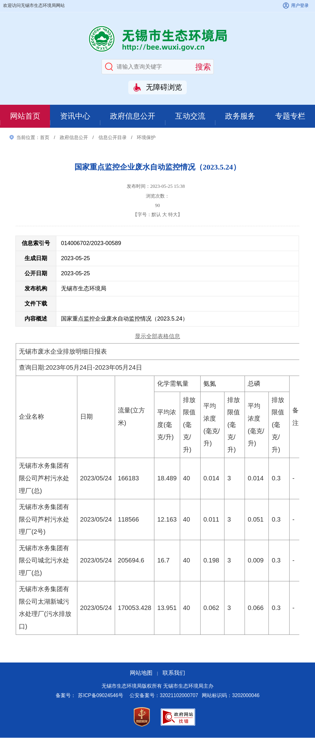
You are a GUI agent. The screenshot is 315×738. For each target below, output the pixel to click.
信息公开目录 (112, 138)
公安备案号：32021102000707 (164, 696)
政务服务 (240, 116)
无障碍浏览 (164, 87)
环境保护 (146, 138)
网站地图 (141, 673)
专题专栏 (290, 116)
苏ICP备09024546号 (100, 696)
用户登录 (300, 5)
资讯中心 (75, 116)
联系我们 (174, 673)
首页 (44, 138)
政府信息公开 (132, 116)
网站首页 (25, 116)
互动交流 (190, 116)
